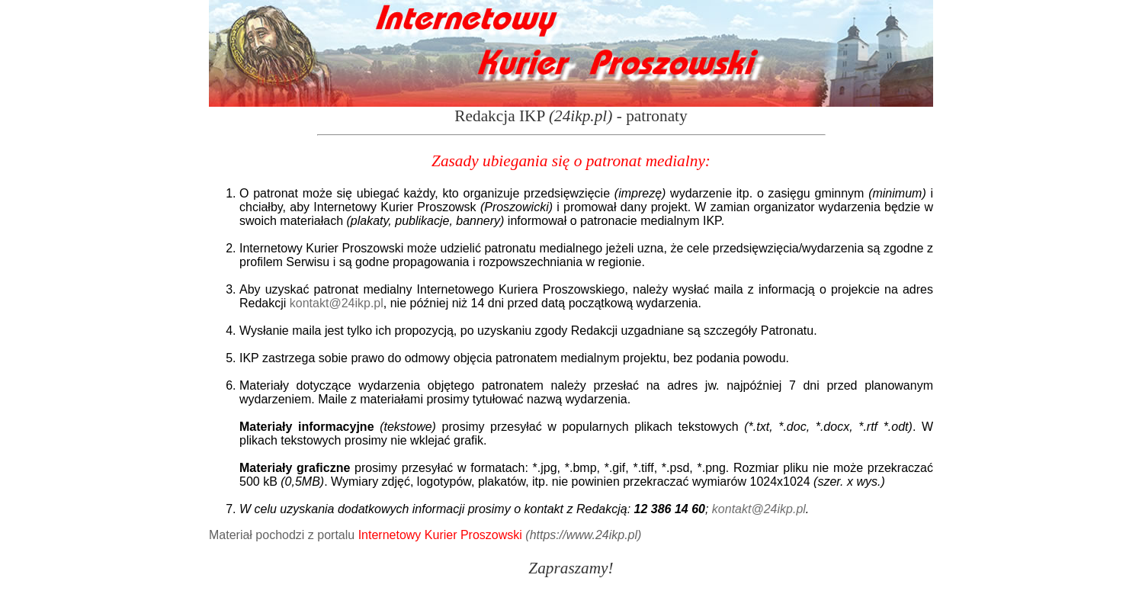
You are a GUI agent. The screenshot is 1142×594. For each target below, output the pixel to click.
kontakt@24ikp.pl (336, 303)
